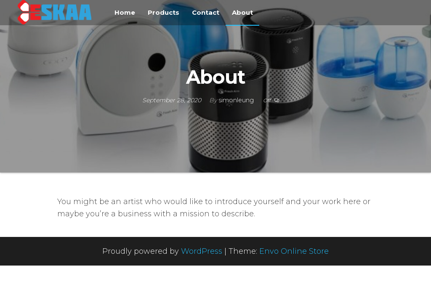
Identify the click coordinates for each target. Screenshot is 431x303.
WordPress (201, 251)
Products (163, 12)
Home (124, 12)
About (242, 12)
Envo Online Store (294, 251)
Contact (205, 12)
